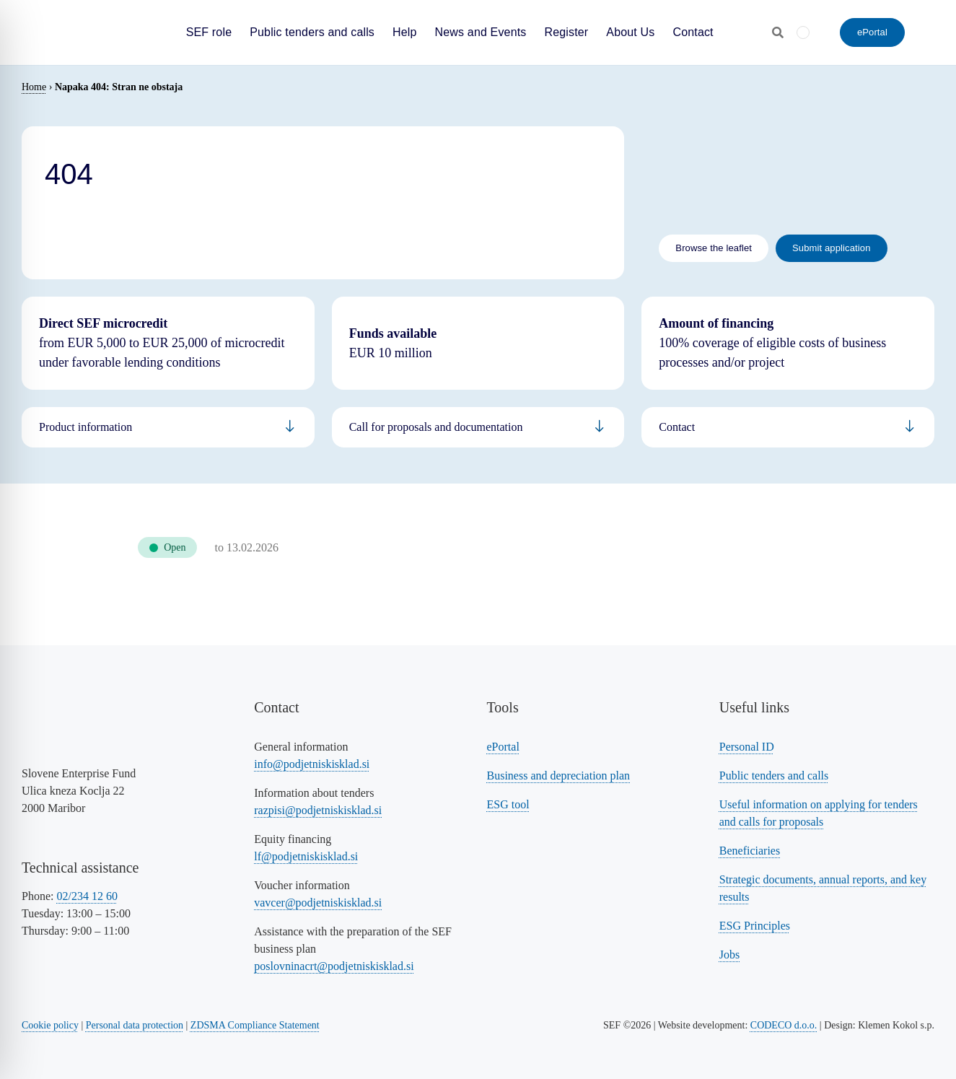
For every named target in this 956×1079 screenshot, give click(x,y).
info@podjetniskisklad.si (311, 764)
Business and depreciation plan (559, 775)
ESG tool (508, 804)
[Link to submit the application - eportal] (831, 248)
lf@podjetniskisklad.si (306, 856)
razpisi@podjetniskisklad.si (318, 810)
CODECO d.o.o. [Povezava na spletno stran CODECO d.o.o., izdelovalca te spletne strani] (783, 1025)
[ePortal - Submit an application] (872, 32)
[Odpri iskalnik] (778, 32)
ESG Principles (754, 925)
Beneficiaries (749, 850)
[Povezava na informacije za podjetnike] (478, 427)
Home (34, 87)
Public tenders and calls (774, 775)
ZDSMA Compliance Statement (255, 1025)
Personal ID (746, 747)
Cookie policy (50, 1025)
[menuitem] (803, 32)
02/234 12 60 (86, 896)
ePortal (503, 747)
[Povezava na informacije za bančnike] (787, 427)
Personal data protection (134, 1025)
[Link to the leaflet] (713, 248)
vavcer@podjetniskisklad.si (318, 902)
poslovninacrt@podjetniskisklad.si (333, 966)
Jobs (729, 954)
